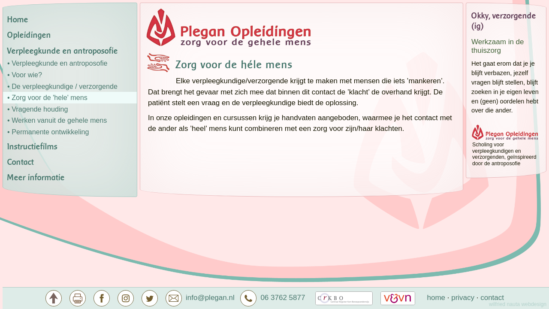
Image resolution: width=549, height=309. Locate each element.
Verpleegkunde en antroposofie (62, 51)
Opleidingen (29, 35)
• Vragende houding (37, 109)
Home (17, 19)
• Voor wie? (24, 75)
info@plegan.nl (210, 298)
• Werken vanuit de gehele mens (57, 120)
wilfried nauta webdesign (517, 304)
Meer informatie (36, 177)
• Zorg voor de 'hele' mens (47, 97)
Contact (20, 162)
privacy (462, 298)
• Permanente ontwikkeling (48, 132)
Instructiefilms (32, 146)
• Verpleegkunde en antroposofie (57, 63)
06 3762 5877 (272, 298)
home (436, 298)
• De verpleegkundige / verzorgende (62, 86)
